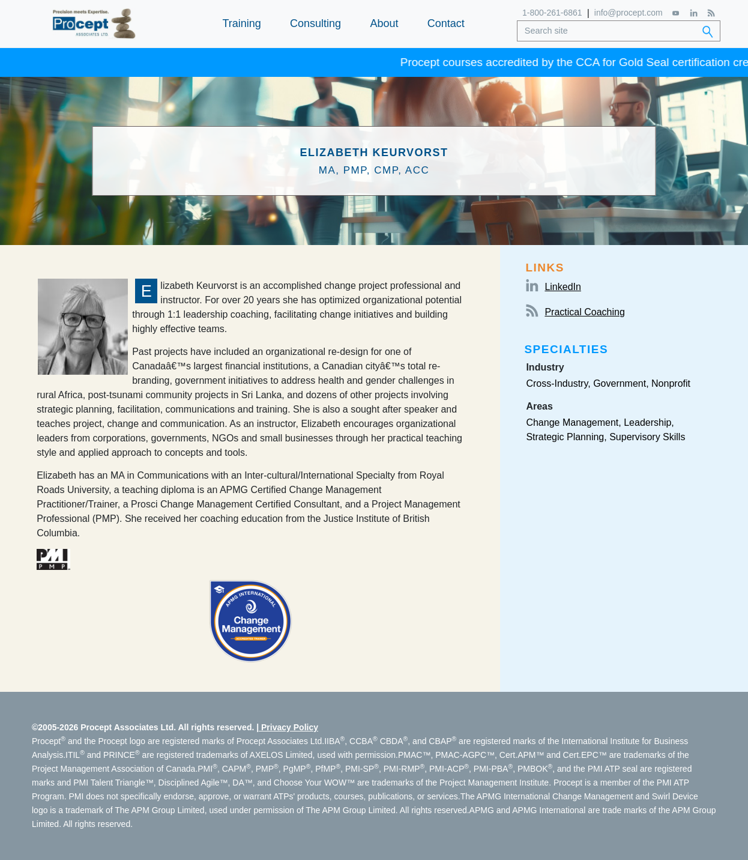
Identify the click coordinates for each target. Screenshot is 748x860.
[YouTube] (676, 13)
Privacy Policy (289, 727)
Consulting (315, 23)
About (384, 23)
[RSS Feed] (711, 13)
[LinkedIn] (694, 13)
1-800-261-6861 (552, 12)
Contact (446, 23)
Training (241, 23)
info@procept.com (628, 12)
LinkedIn (562, 287)
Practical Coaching (584, 312)
